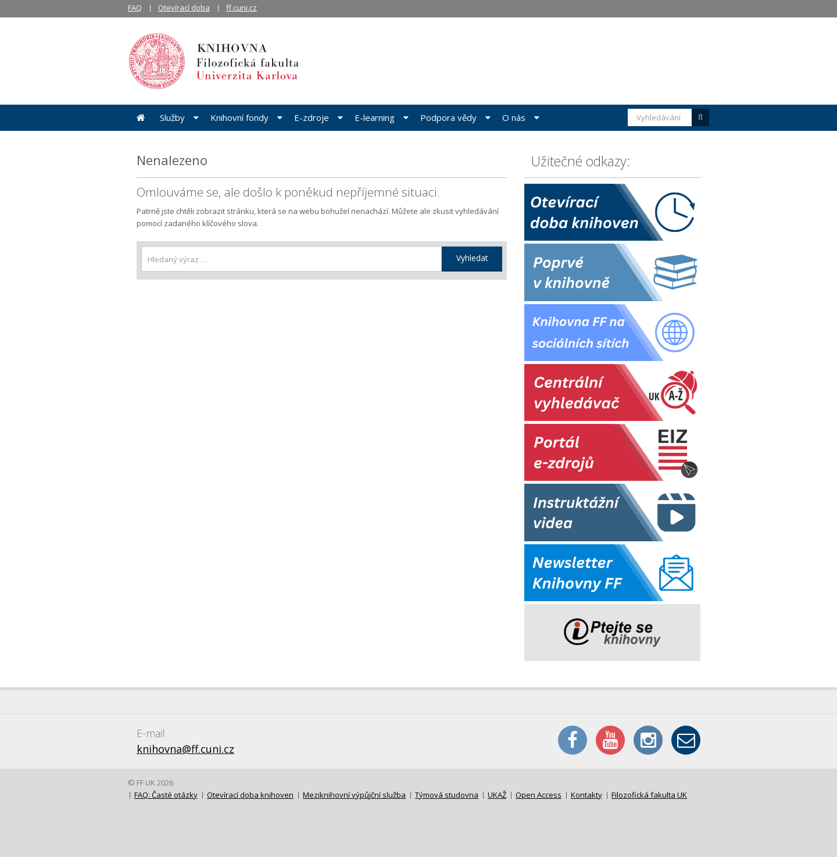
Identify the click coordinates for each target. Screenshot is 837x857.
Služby (172, 117)
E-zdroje (311, 117)
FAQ (135, 7)
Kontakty (586, 795)
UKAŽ (497, 795)
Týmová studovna (446, 795)
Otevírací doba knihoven (250, 795)
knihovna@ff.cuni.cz (185, 749)
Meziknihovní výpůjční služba (354, 795)
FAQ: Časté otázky (166, 795)
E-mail (685, 740)
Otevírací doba (184, 7)
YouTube (610, 740)
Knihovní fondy (239, 117)
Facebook (572, 740)
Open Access (538, 795)
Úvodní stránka (141, 118)
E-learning (375, 117)
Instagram (648, 740)
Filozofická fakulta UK (649, 795)
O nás (513, 117)
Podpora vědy (448, 117)
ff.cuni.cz (241, 7)
